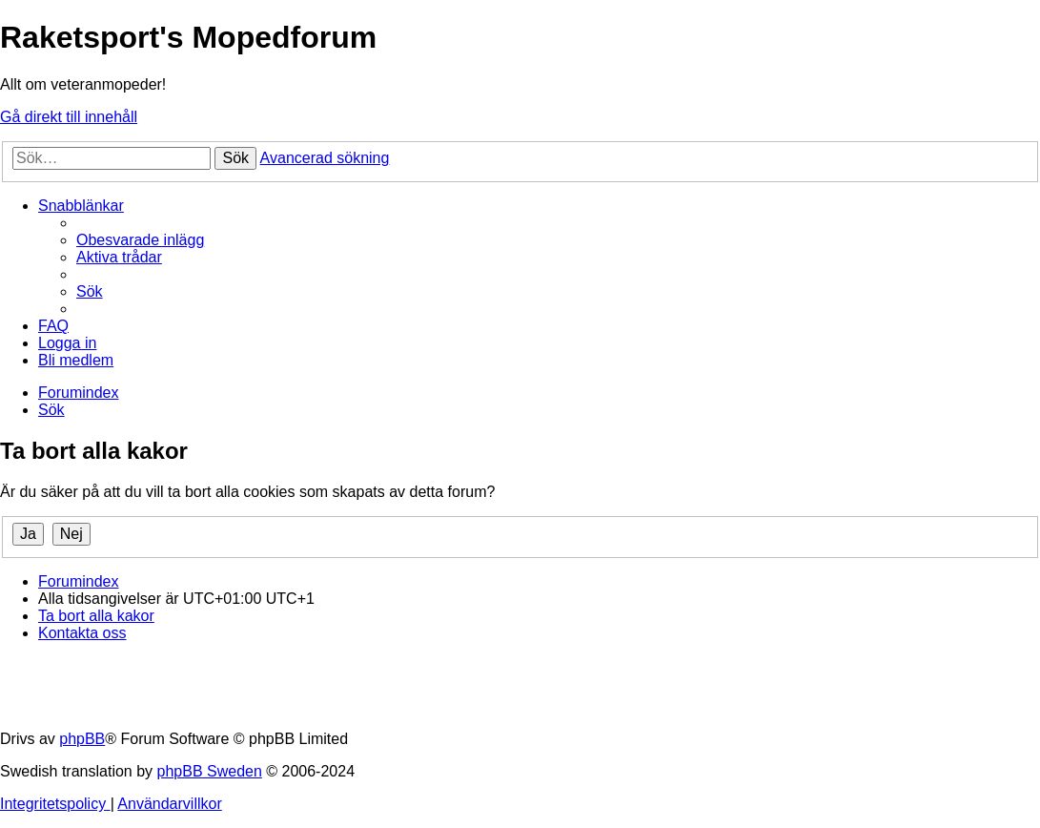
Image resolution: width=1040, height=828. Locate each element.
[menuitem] (140, 240)
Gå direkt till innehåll (68, 117)
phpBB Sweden (209, 771)
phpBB (82, 739)
